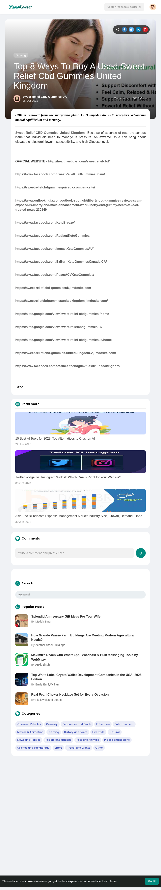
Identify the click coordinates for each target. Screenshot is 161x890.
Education (103, 724)
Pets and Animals (87, 740)
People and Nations (58, 740)
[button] (124, 7)
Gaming (20, 55)
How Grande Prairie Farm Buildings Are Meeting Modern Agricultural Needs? (83, 637)
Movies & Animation (30, 732)
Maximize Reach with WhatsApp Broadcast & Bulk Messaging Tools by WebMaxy (84, 657)
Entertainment (124, 724)
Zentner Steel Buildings (50, 645)
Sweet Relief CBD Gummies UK (44, 96)
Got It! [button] (152, 881)
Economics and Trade (77, 724)
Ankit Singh (42, 664)
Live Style (98, 732)
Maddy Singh (43, 621)
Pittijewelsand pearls (48, 699)
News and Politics (28, 740)
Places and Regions (117, 740)
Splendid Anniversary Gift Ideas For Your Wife (65, 616)
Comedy (52, 724)
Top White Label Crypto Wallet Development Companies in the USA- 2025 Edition (86, 677)
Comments (121, 98)
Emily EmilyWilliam (47, 684)
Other (99, 748)
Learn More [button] (109, 881)
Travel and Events (78, 748)
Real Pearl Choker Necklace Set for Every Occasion (70, 694)
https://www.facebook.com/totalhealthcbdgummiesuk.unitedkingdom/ (67, 366)
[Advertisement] (80, 787)
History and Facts (75, 732)
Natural (115, 732)
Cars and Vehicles (29, 724)
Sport (58, 748)
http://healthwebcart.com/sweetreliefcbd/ (79, 161)
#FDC (19, 387)
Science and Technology (33, 748)
